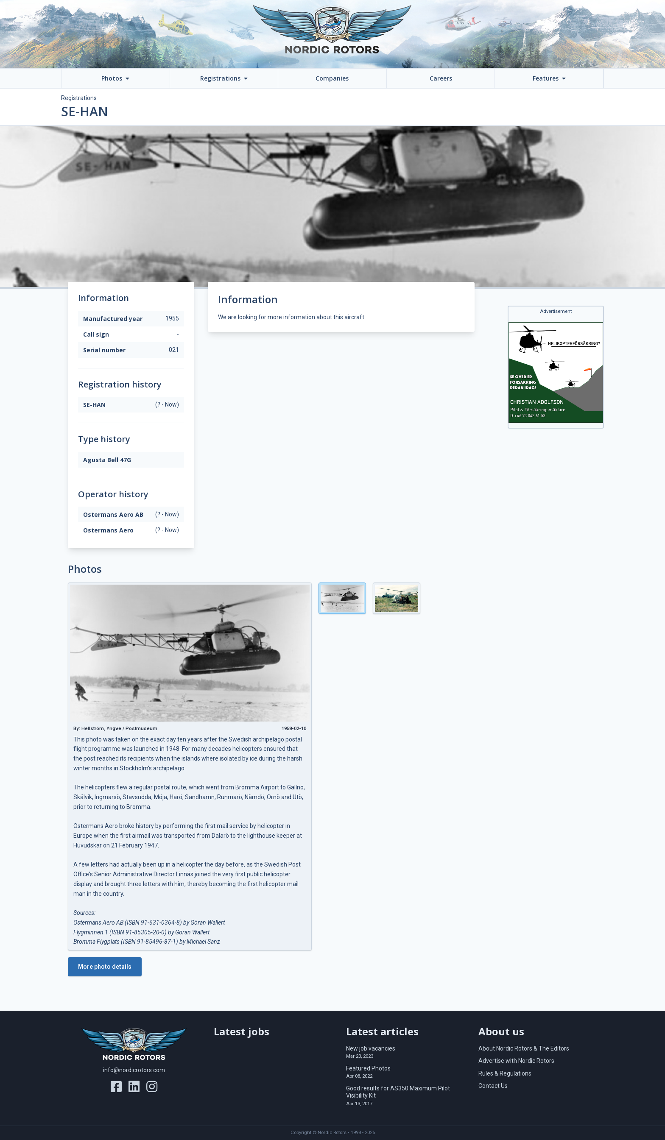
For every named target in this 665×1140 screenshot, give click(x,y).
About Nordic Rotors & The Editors (523, 1048)
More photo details (104, 966)
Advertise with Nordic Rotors (516, 1060)
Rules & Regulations (504, 1073)
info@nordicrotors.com (134, 1070)
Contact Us (493, 1085)
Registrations (79, 98)
